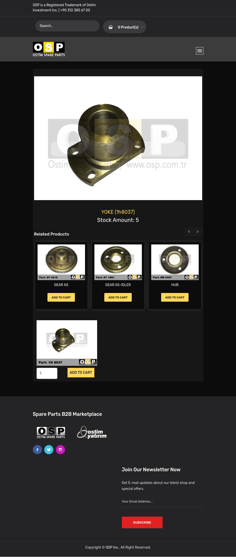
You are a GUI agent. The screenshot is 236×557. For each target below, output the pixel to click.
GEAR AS (61, 285)
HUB (174, 285)
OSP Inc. (112, 548)
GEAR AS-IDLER (118, 285)
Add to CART (81, 373)
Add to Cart (61, 297)
